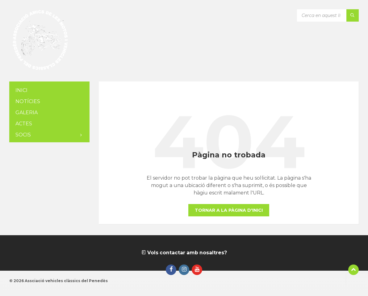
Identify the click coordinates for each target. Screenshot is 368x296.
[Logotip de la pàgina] (40, 69)
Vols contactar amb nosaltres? (184, 253)
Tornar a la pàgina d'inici (229, 210)
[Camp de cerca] (328, 15)
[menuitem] (49, 90)
